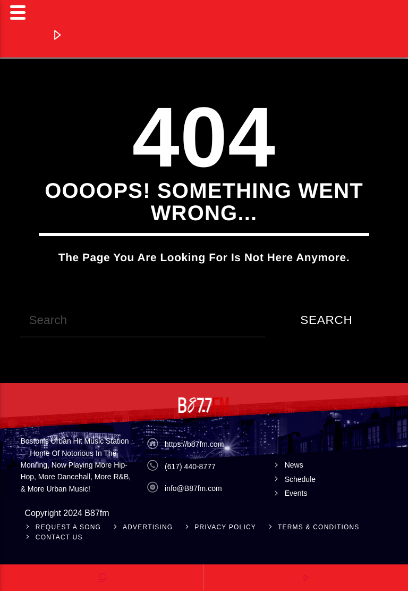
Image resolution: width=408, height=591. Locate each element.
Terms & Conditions (319, 527)
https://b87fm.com (194, 444)
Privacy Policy (225, 527)
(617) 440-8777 (190, 466)
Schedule (300, 479)
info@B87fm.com (193, 488)
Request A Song (68, 527)
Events (296, 493)
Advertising (148, 527)
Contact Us (59, 537)
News (294, 465)
